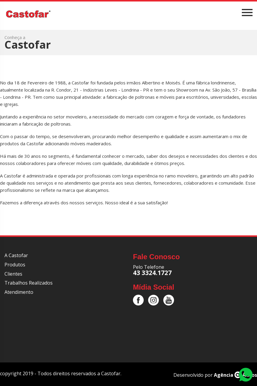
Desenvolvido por (215, 375)
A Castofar (16, 255)
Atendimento (18, 292)
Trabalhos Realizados (28, 283)
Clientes (13, 274)
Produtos (14, 264)
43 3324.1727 (152, 272)
